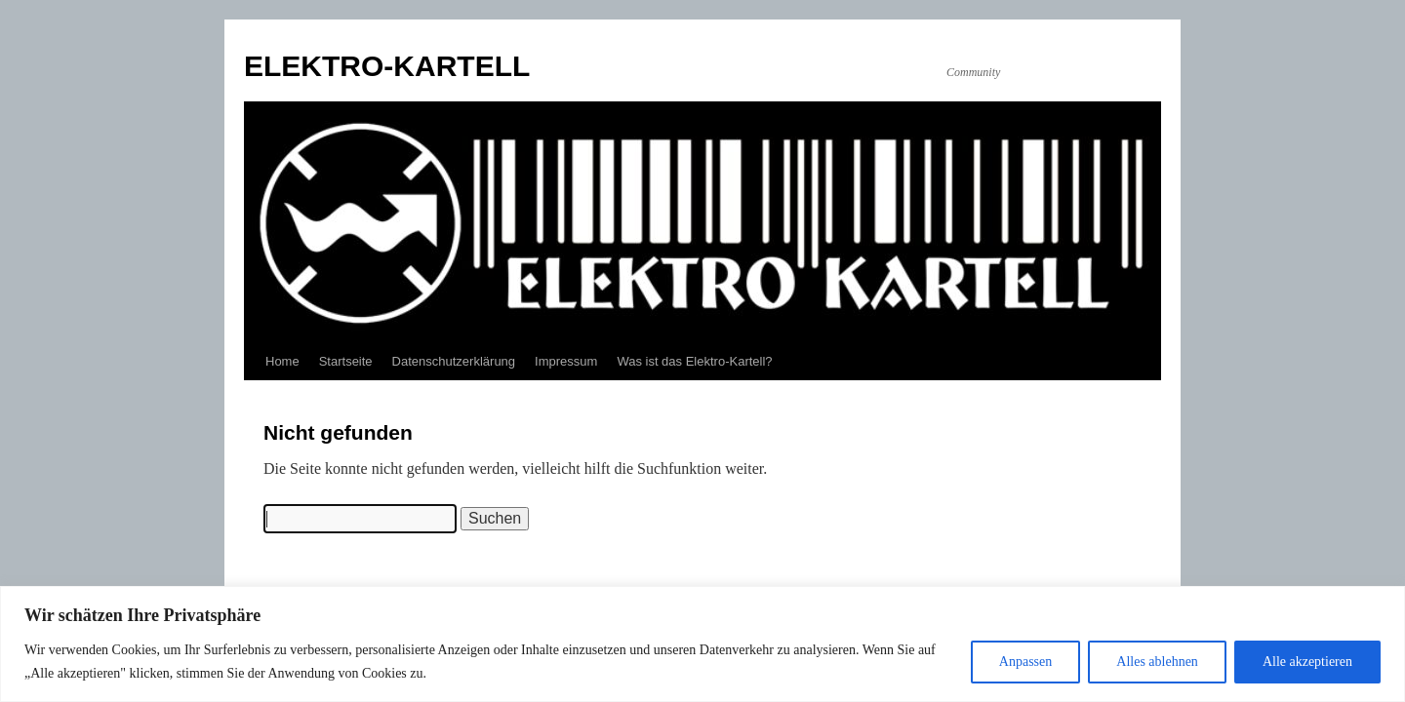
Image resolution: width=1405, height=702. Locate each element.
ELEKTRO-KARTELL (387, 66)
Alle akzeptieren (1307, 661)
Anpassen (1025, 661)
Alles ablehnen (1157, 661)
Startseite (346, 361)
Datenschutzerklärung (453, 361)
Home (282, 361)
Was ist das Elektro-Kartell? (694, 361)
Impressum (566, 361)
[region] (702, 644)
